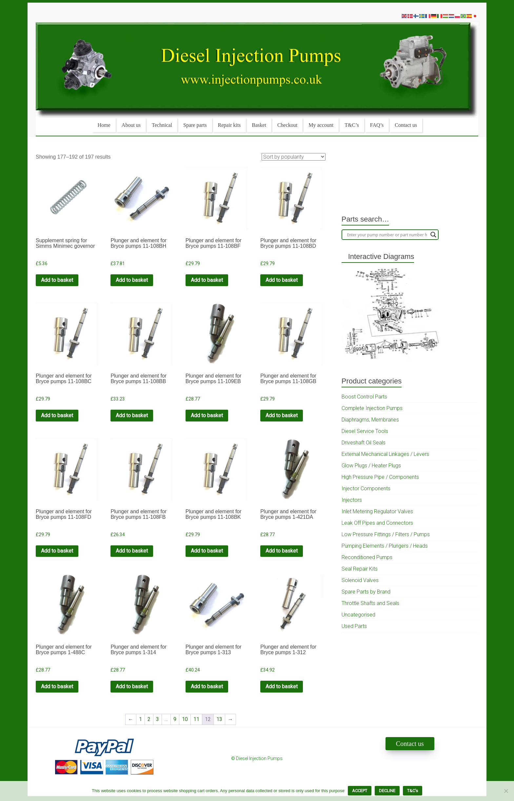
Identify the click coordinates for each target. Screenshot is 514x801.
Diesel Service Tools (365, 431)
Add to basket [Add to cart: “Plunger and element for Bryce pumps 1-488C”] (57, 686)
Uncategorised (358, 615)
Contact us (406, 125)
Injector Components (366, 488)
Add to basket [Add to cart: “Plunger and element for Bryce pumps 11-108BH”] (132, 280)
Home (104, 125)
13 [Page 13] (219, 719)
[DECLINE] (506, 791)
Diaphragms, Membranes (370, 420)
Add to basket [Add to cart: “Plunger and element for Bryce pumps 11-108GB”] (282, 415)
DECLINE (387, 790)
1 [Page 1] (140, 719)
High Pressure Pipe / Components (380, 477)
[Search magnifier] (433, 234)
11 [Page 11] (196, 719)
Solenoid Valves (360, 580)
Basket (259, 125)
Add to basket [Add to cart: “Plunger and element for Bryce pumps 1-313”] (207, 686)
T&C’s (352, 125)
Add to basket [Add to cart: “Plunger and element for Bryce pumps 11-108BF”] (207, 280)
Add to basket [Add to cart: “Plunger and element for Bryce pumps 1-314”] (132, 686)
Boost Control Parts (364, 397)
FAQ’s (377, 125)
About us (131, 125)
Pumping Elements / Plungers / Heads (385, 546)
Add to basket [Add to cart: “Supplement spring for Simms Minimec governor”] (57, 280)
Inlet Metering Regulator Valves (377, 511)
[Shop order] (294, 157)
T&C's (412, 790)
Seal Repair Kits (360, 569)
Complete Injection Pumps (372, 408)
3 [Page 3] (157, 719)
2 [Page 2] (149, 719)
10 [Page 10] (185, 719)
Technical (162, 125)
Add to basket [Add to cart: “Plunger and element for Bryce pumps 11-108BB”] (132, 415)
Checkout (287, 125)
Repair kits (229, 125)
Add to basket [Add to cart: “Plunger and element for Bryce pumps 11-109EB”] (207, 415)
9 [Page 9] (174, 719)
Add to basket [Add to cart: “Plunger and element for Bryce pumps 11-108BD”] (282, 280)
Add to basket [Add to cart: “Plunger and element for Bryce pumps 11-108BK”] (207, 551)
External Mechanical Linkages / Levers (385, 454)
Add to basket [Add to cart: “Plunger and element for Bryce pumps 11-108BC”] (57, 415)
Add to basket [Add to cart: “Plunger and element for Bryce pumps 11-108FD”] (57, 551)
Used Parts (354, 626)
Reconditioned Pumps (367, 557)
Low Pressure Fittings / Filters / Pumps (386, 534)
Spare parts (195, 125)
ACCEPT (359, 790)
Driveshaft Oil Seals (364, 443)
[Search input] (387, 234)
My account (320, 125)
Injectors (352, 500)
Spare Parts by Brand (366, 592)
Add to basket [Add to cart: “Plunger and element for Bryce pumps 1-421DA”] (282, 551)
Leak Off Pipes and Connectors (377, 523)
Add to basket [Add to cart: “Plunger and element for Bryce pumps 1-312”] (282, 686)
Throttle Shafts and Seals (370, 603)
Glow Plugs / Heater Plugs (371, 465)
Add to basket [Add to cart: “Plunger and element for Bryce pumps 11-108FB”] (132, 551)
